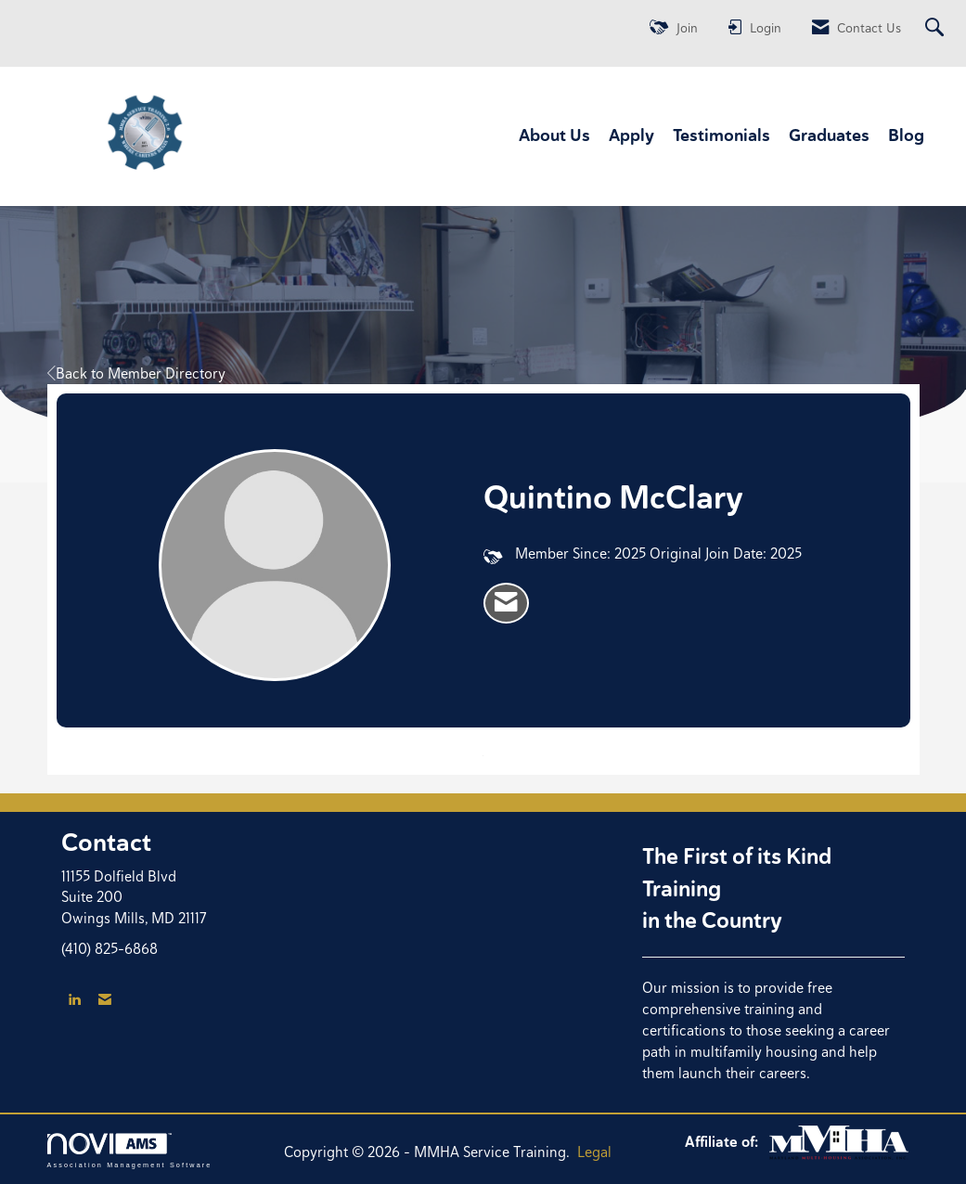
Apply (631, 135)
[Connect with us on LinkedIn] (74, 999)
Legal (594, 1152)
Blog (906, 135)
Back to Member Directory (136, 373)
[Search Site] (936, 28)
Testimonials (721, 135)
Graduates (829, 135)
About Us (554, 135)
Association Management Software (130, 1150)
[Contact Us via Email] (105, 999)
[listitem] (506, 603)
